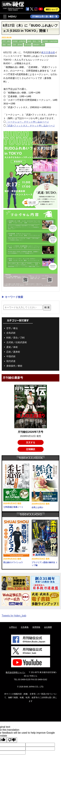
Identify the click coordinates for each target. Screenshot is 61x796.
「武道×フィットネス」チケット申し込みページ (30, 125)
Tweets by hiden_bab (14, 615)
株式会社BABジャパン (15, 672)
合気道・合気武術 (19, 41)
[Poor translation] (12, 740)
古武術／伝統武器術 (50, 41)
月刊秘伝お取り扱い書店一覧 (44, 16)
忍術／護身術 (17, 45)
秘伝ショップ (52, 9)
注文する (30, 442)
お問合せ (13, 627)
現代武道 (27, 45)
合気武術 (10, 333)
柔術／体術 (6, 45)
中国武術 (10, 356)
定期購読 (30, 449)
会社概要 (48, 627)
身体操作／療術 (38, 45)
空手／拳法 (6, 41)
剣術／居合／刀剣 (34, 41)
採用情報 (36, 627)
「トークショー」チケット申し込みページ (27, 122)
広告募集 (25, 627)
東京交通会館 (48, 52)
